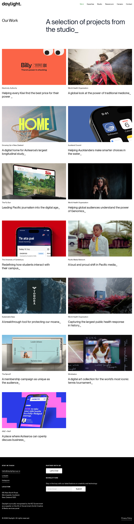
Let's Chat (54, 471)
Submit (79, 489)
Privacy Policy (126, 518)
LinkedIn (5, 476)
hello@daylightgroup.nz (11, 471)
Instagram (6, 480)
